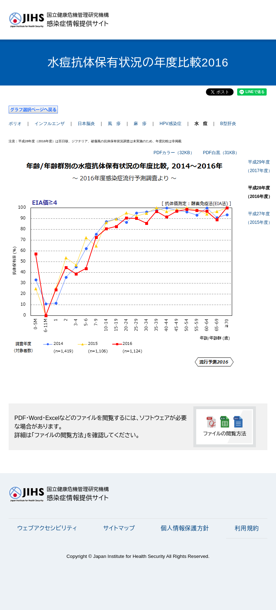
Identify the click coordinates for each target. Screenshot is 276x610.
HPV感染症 (170, 123)
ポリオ (15, 123)
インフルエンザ (49, 123)
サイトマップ (119, 528)
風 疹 (114, 123)
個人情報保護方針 (185, 528)
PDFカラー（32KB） (173, 152)
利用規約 (247, 528)
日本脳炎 (86, 123)
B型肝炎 (228, 123)
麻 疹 (140, 123)
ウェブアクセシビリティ (47, 528)
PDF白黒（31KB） (221, 152)
